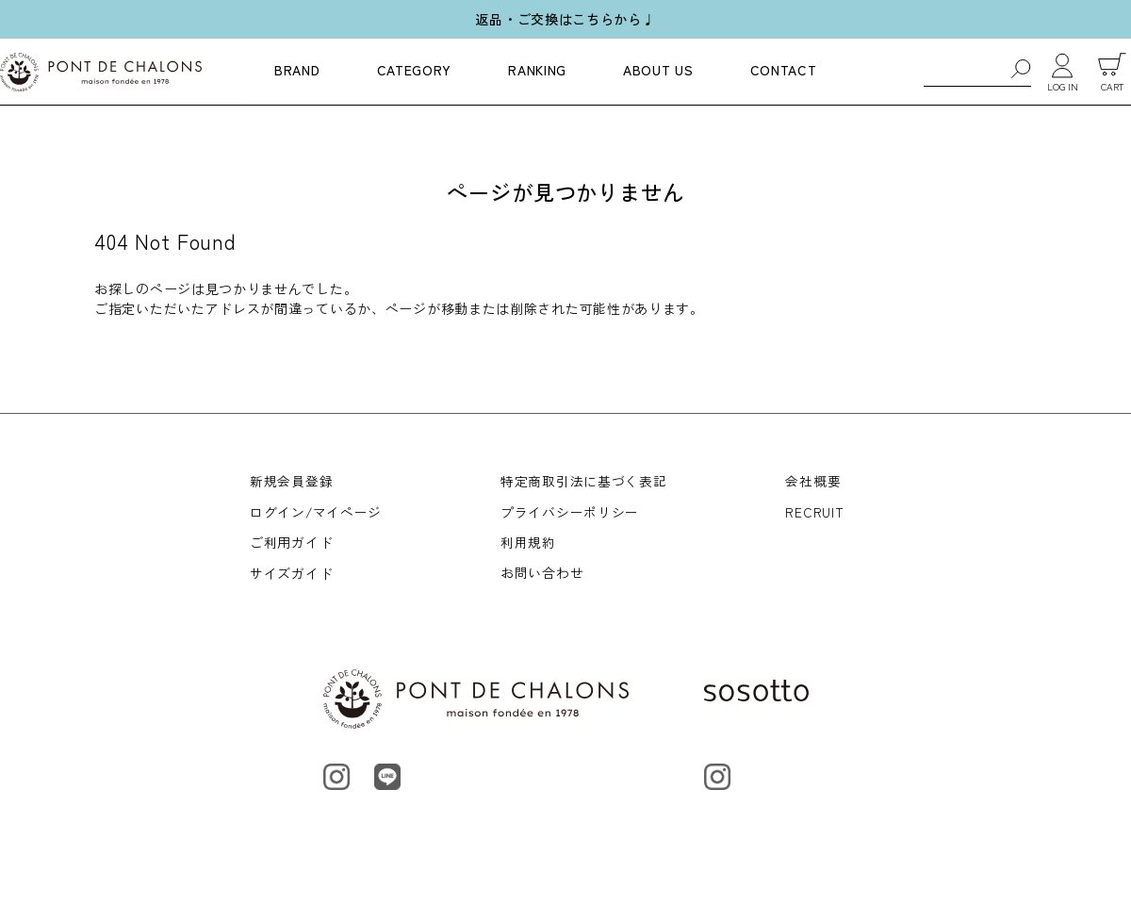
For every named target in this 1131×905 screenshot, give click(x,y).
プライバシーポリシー (570, 512)
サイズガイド (291, 576)
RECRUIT (815, 512)
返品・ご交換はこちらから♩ (565, 18)
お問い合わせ (542, 576)
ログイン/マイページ (316, 512)
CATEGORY (414, 69)
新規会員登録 (291, 480)
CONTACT (783, 69)
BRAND (297, 69)
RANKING (537, 69)
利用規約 (529, 544)
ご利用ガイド (291, 544)
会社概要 (814, 480)
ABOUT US (658, 69)
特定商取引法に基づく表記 (584, 480)
